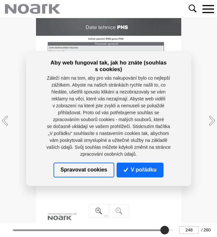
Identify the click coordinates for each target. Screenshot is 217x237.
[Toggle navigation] (208, 9)
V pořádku (140, 169)
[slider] (165, 230)
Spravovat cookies (83, 169)
